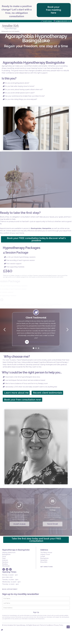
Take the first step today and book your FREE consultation (36, 539)
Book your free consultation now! (24, 399)
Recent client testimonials (48, 392)
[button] (68, 28)
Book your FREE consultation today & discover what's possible (36, 239)
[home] (11, 28)
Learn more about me (18, 392)
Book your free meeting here (53, 9)
